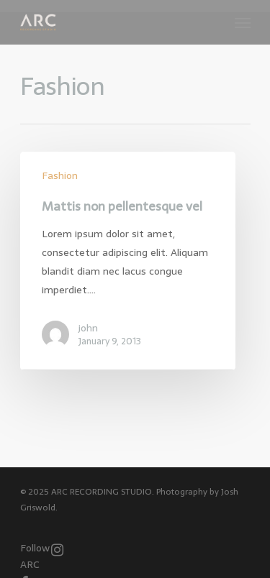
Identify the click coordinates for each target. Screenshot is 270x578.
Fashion (60, 176)
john (88, 328)
